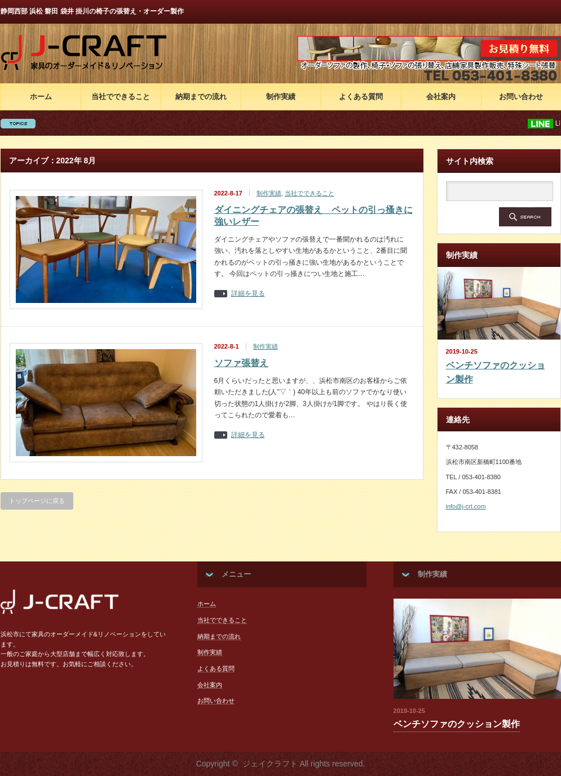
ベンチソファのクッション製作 (495, 372)
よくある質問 (361, 96)
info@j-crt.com (466, 506)
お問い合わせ (521, 96)
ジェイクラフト (270, 763)
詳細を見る (248, 293)
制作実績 (280, 96)
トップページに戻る (37, 500)
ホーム (41, 96)
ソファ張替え (241, 363)
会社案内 (441, 96)
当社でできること (120, 96)
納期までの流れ (201, 96)
